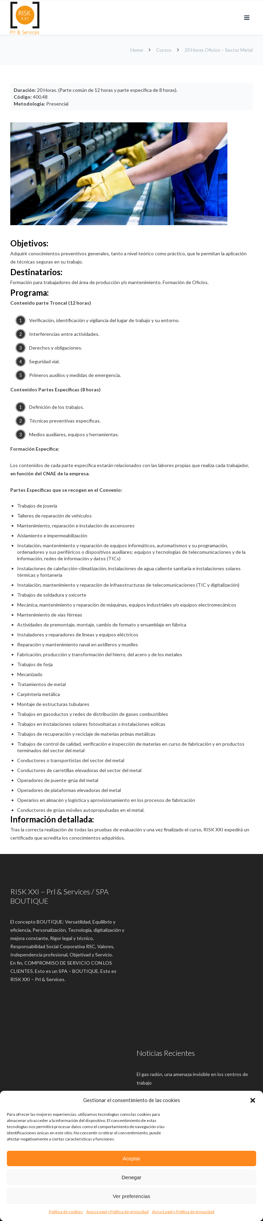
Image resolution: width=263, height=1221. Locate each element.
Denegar (131, 1177)
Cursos (164, 50)
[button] (252, 1100)
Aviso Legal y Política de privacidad (117, 1211)
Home (137, 50)
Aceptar (131, 1158)
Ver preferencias (131, 1196)
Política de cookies (66, 1211)
